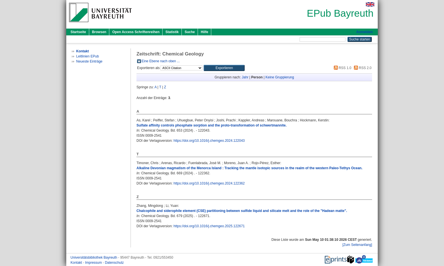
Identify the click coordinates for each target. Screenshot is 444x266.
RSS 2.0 (362, 68)
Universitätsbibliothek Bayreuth (94, 257)
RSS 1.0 (341, 68)
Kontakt (77, 263)
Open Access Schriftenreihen (135, 32)
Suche (190, 32)
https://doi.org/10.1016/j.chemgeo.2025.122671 (209, 226)
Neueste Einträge (89, 61)
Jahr (245, 77)
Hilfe (204, 32)
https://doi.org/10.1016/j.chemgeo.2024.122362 (209, 183)
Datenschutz (114, 263)
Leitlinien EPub (87, 56)
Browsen (99, 32)
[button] (224, 68)
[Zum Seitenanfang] (357, 245)
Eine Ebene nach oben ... (161, 61)
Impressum (94, 263)
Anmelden (364, 32)
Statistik (172, 32)
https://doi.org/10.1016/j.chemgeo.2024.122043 (209, 141)
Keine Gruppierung (279, 77)
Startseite (78, 32)
